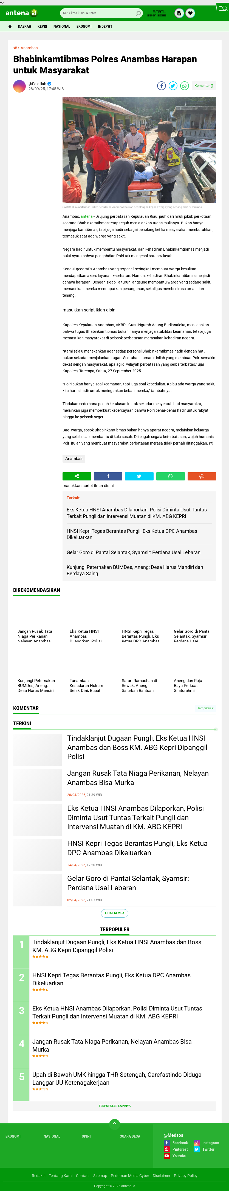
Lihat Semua (114, 913)
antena (87, 216)
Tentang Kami (60, 1175)
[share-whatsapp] (184, 85)
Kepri (42, 26)
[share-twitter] (173, 85)
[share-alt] (77, 476)
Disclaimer (161, 1175)
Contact (83, 1175)
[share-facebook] (161, 85)
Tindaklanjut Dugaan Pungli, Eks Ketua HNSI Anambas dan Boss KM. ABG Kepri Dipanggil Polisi (137, 747)
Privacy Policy (185, 1175)
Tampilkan (205, 708)
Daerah (24, 26)
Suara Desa (130, 1136)
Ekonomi (84, 26)
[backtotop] (114, 1124)
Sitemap (100, 1175)
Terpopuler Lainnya (115, 1106)
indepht (105, 26)
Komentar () (203, 86)
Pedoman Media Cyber (130, 1175)
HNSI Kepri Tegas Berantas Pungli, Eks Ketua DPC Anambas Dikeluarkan (137, 848)
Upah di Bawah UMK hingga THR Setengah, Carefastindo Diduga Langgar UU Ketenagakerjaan (117, 1078)
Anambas (74, 458)
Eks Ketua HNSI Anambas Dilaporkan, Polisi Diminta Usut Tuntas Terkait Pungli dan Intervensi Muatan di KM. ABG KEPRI (135, 817)
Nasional (61, 26)
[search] (101, 13)
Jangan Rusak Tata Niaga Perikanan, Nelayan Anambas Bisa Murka (138, 778)
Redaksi (38, 1175)
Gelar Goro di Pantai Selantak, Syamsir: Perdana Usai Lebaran (128, 883)
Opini (86, 1136)
